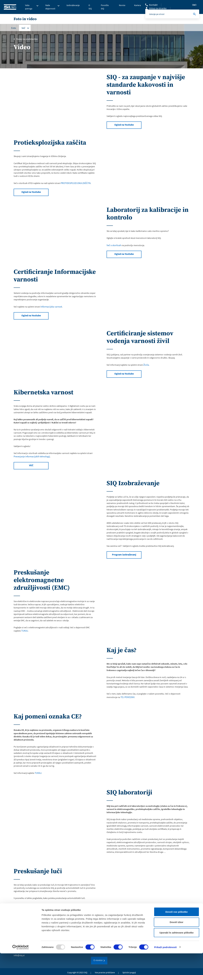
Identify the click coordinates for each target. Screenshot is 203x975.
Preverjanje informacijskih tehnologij (31, 455)
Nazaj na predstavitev (26, 39)
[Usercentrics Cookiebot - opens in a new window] (20, 968)
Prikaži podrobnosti (165, 968)
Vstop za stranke (158, 8)
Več (23, 27)
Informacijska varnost (51, 306)
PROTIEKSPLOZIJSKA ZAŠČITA (75, 183)
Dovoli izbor (176, 943)
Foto (13, 27)
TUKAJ (24, 629)
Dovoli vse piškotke (176, 933)
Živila (145, 363)
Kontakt (153, 4)
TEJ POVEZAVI (127, 695)
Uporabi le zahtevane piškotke (176, 954)
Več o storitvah (114, 244)
